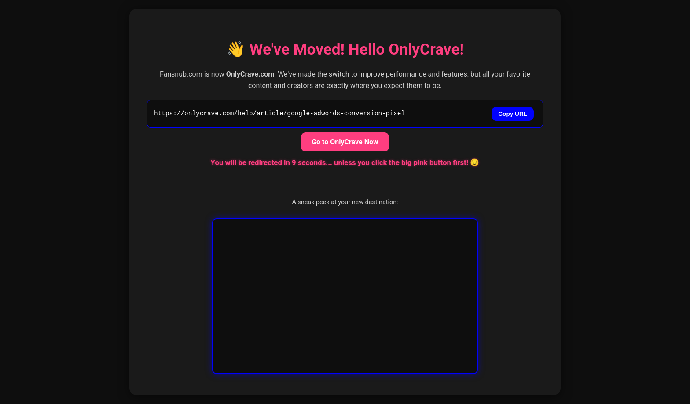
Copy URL (512, 113)
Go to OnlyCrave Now (345, 142)
